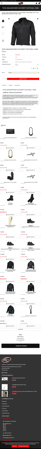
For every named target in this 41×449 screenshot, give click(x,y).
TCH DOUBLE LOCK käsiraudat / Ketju (19, 374)
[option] (3, 20)
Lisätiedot (10, 85)
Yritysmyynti (4, 393)
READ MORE (4, 362)
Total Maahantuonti (18, 59)
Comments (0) (17, 85)
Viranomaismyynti (5, 395)
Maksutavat (4, 391)
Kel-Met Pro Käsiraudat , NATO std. (18, 367)
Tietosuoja (4, 398)
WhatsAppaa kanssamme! (9, 427)
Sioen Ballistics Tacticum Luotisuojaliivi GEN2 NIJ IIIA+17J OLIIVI (24, 381)
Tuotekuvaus (4, 85)
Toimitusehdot (5, 400)
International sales (5, 402)
